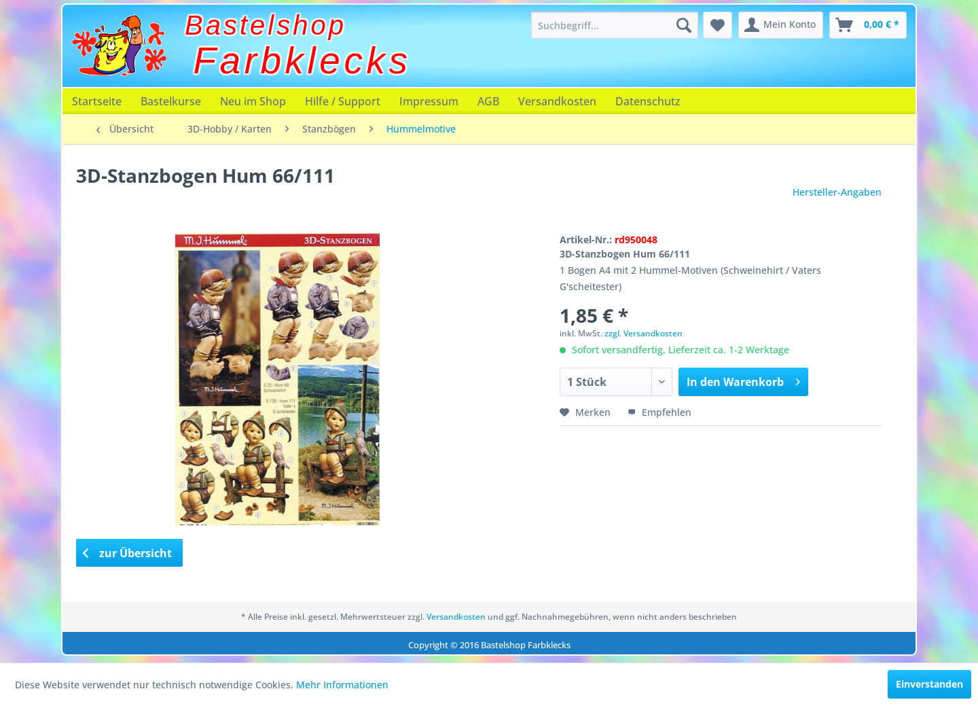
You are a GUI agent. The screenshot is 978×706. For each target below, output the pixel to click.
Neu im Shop (253, 101)
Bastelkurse (171, 101)
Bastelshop (265, 25)
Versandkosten (557, 101)
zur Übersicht (128, 553)
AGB (488, 101)
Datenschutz (648, 101)
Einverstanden (929, 683)
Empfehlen (659, 412)
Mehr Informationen (342, 684)
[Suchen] (684, 25)
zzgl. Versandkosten (643, 333)
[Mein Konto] (780, 25)
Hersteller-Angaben (837, 192)
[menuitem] (614, 25)
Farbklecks (303, 60)
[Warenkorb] (868, 25)
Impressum (428, 101)
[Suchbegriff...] (614, 25)
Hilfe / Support (342, 101)
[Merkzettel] (717, 25)
